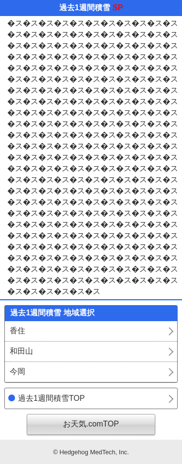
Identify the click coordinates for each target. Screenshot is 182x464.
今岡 (17, 371)
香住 (17, 331)
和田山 (21, 351)
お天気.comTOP (91, 424)
